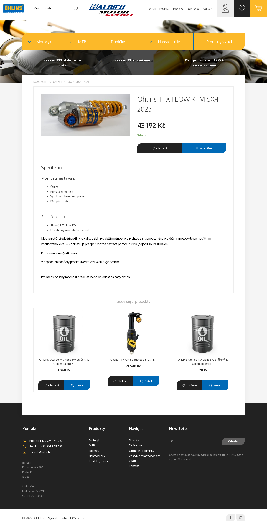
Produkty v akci (219, 41)
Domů (36, 81)
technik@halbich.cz (41, 452)
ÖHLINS (46, 81)
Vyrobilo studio (66, 518)
